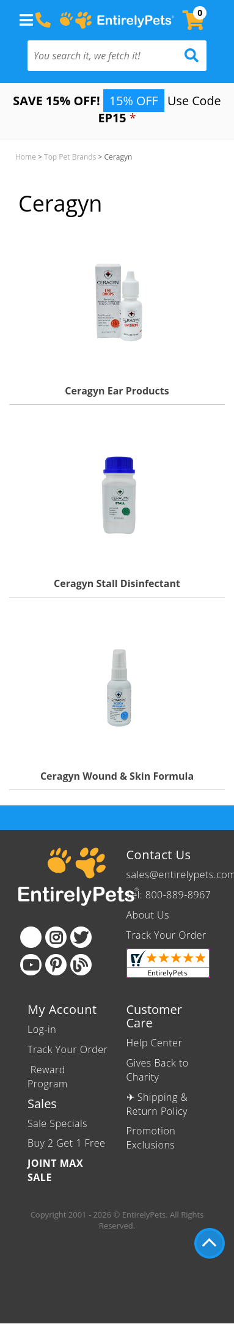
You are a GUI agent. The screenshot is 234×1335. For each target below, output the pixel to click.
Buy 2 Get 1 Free (66, 1143)
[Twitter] (81, 937)
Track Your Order (166, 935)
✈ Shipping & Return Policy (157, 1104)
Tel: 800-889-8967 (168, 894)
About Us (147, 915)
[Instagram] (56, 937)
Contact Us (158, 854)
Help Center (154, 1042)
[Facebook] (31, 937)
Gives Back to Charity (157, 1070)
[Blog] (81, 964)
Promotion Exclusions (151, 1138)
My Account (62, 1009)
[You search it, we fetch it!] (103, 55)
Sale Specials (57, 1123)
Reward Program (48, 1076)
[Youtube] (31, 964)
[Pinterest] (56, 964)
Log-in (41, 1029)
